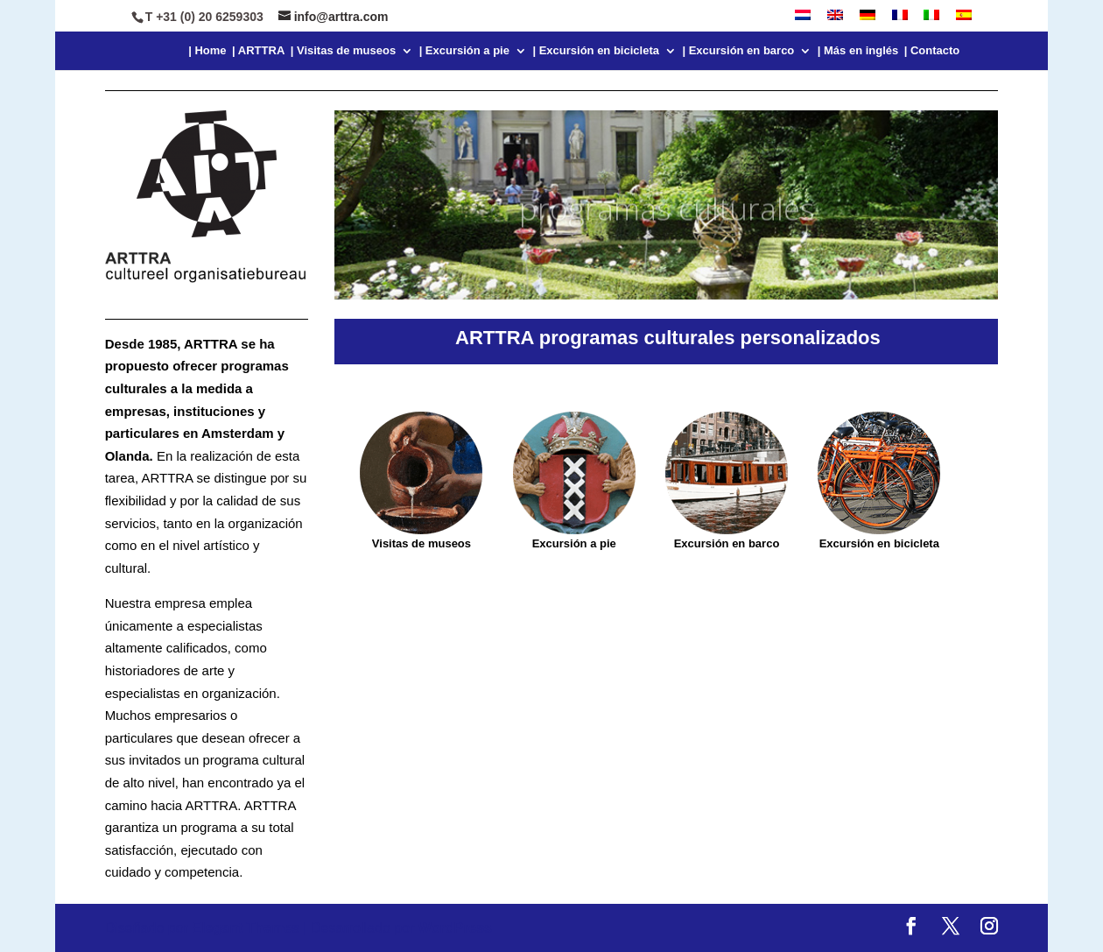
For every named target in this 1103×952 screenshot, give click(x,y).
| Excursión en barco (738, 51)
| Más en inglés (858, 51)
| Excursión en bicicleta (595, 51)
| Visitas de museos (343, 51)
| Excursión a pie (464, 51)
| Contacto (932, 51)
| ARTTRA (258, 51)
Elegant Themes (245, 927)
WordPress (455, 927)
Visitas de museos (421, 543)
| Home (207, 51)
